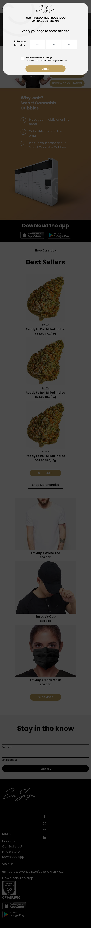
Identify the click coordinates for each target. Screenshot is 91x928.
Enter (45, 69)
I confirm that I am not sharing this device (44, 59)
